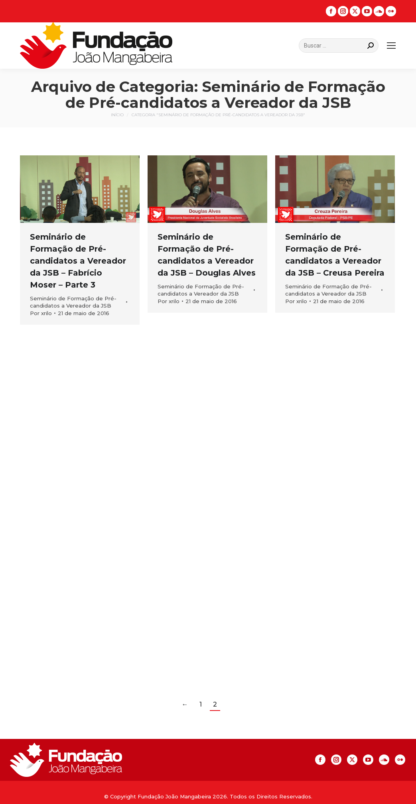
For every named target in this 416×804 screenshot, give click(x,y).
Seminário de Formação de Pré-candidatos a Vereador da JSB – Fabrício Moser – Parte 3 (78, 261)
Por (41, 313)
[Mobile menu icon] (391, 45)
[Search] (339, 45)
